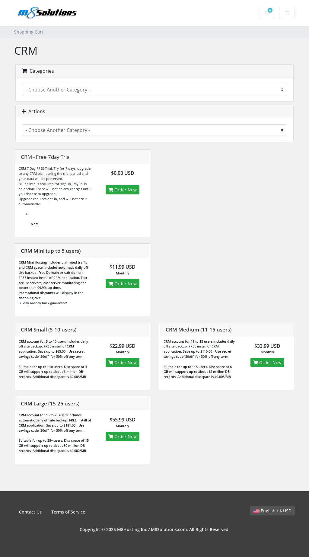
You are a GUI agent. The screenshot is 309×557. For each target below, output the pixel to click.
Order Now (122, 190)
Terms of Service (68, 512)
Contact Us (30, 512)
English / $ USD (272, 511)
